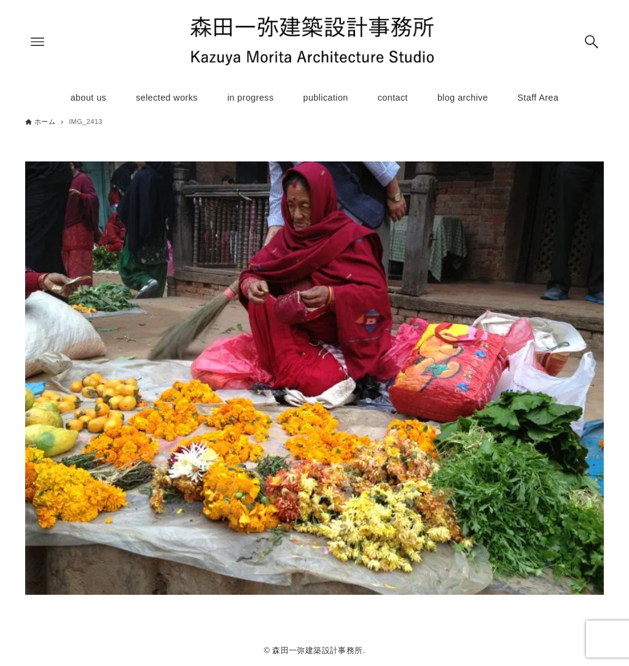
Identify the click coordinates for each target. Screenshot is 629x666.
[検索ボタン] (591, 41)
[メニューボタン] (37, 41)
